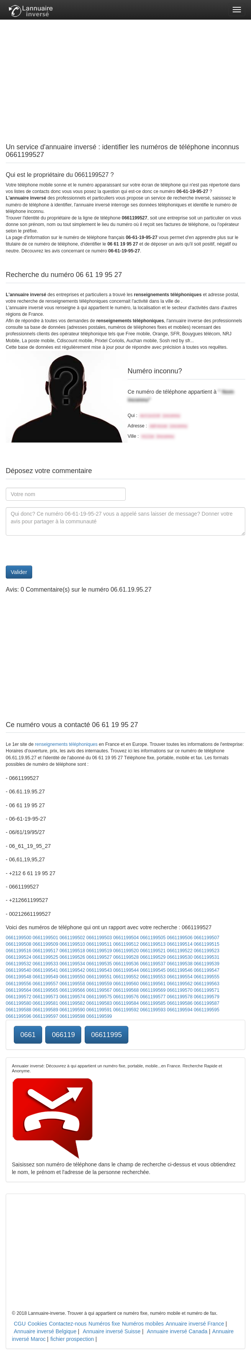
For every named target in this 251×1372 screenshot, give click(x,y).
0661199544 (126, 970)
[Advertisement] (125, 73)
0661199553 (153, 977)
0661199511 (99, 944)
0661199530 (180, 957)
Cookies (37, 1324)
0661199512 (126, 944)
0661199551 (99, 977)
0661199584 (126, 1003)
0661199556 (18, 983)
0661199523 (207, 950)
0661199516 (18, 950)
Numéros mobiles (143, 1324)
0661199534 (72, 963)
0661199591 (99, 1010)
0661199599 (99, 1016)
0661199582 (72, 1003)
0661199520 (126, 950)
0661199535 (99, 963)
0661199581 (45, 1003)
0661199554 (180, 977)
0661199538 (180, 963)
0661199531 (207, 957)
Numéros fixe (104, 1324)
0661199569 (153, 990)
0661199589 (45, 1010)
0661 (28, 1035)
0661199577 (153, 996)
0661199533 (45, 963)
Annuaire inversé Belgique (45, 1331)
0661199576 (126, 996)
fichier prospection (72, 1339)
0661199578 (180, 996)
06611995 (106, 1035)
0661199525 (45, 957)
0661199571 (207, 990)
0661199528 (126, 957)
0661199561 (153, 983)
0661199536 (126, 963)
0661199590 (72, 1010)
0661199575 (99, 996)
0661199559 (99, 983)
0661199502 (72, 937)
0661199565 (45, 990)
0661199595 (207, 1010)
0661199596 (18, 1016)
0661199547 (207, 970)
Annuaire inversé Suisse (112, 1331)
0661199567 (99, 990)
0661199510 (72, 944)
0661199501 (45, 937)
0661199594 (180, 1010)
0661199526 (72, 957)
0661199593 (153, 1010)
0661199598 (72, 1016)
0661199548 (18, 977)
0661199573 (45, 996)
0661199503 (99, 937)
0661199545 (153, 970)
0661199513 (153, 944)
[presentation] (64, 551)
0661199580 (18, 1003)
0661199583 (99, 1003)
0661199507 (207, 937)
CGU (20, 1324)
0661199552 (126, 977)
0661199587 (207, 1003)
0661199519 (99, 950)
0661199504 (126, 937)
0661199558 (72, 983)
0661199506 (180, 937)
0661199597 (45, 1016)
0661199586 (180, 1003)
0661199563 (207, 983)
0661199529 (153, 957)
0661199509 (45, 944)
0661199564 (18, 990)
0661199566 (72, 990)
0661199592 (126, 1010)
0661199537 (153, 963)
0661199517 (45, 950)
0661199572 (18, 996)
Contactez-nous (68, 1324)
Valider (19, 572)
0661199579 (207, 996)
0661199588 (18, 1010)
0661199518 (72, 950)
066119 (63, 1035)
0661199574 (72, 996)
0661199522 (180, 950)
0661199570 (180, 990)
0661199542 (72, 970)
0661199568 (126, 990)
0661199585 (153, 1003)
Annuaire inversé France (195, 1324)
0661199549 (45, 977)
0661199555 (207, 977)
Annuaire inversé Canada (177, 1331)
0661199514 (180, 944)
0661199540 (18, 970)
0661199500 (18, 937)
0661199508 (18, 944)
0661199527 (99, 957)
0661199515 (207, 944)
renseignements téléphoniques (66, 744)
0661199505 (153, 937)
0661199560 (126, 983)
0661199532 (18, 963)
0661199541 (45, 970)
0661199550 (72, 977)
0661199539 (207, 963)
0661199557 (45, 983)
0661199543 (99, 970)
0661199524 (18, 957)
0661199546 (180, 970)
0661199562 (180, 983)
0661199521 (153, 950)
